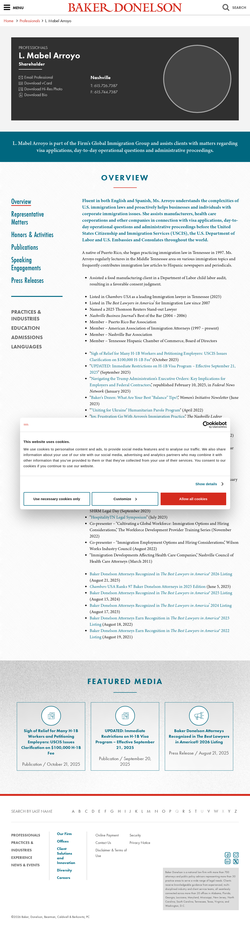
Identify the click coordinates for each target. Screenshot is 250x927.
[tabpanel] (160, 232)
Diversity (64, 870)
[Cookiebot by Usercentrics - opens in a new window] (206, 424)
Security (135, 835)
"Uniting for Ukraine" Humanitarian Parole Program (135, 410)
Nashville (101, 77)
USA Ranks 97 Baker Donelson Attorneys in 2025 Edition (148, 586)
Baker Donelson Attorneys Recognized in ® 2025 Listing (161, 593)
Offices (63, 841)
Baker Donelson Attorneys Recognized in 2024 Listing (161, 605)
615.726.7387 (105, 85)
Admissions (27, 337)
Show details (206, 484)
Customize (125, 499)
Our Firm (64, 834)
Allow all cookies (193, 499)
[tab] (21, 201)
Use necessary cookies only (56, 499)
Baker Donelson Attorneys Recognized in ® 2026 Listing (161, 574)
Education (25, 328)
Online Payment (107, 835)
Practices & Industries (22, 846)
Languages (26, 346)
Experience (21, 857)
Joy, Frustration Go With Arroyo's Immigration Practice (138, 416)
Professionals (30, 20)
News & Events (25, 865)
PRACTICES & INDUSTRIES (26, 315)
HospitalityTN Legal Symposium (118, 517)
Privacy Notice (140, 842)
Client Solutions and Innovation (66, 855)
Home (9, 20)
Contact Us (103, 842)
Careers (63, 877)
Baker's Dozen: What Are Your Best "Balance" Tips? (134, 397)
